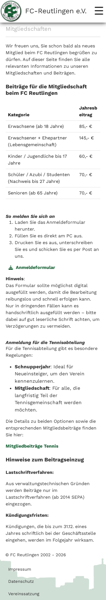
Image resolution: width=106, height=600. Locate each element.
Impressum (19, 569)
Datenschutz (21, 581)
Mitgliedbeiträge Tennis (32, 446)
